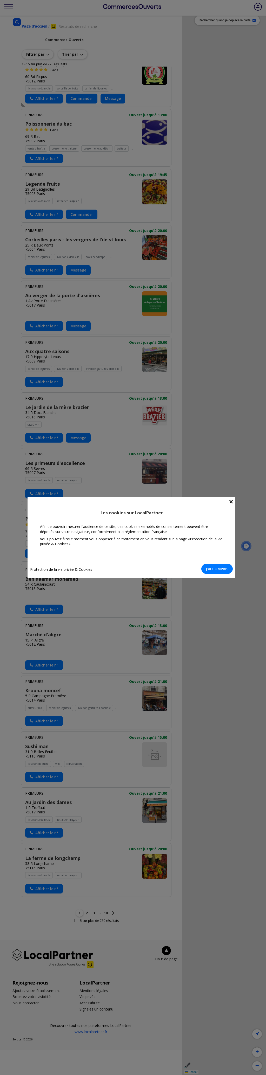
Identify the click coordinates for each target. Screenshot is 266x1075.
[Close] (232, 501)
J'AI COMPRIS (218, 568)
